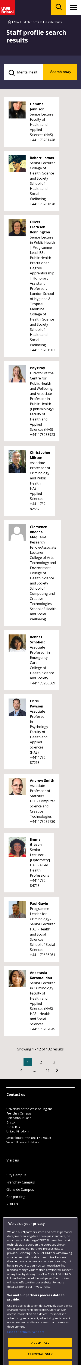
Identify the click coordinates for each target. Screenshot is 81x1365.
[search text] (23, 72)
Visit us (12, 1204)
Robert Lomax (42, 157)
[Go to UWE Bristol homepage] (9, 22)
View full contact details (22, 1142)
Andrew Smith (42, 780)
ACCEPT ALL (40, 1354)
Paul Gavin (39, 903)
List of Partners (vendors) (26, 1344)
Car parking (15, 1196)
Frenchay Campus (20, 1182)
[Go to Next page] (57, 1070)
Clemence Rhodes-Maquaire (38, 531)
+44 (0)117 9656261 (39, 1138)
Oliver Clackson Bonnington (40, 227)
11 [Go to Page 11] (48, 1070)
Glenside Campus (20, 1189)
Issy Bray (37, 368)
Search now (59, 72)
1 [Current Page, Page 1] (28, 1062)
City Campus (16, 1175)
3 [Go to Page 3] (54, 1062)
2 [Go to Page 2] (41, 1062)
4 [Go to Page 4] (21, 1070)
